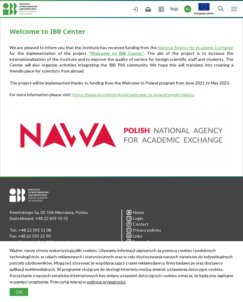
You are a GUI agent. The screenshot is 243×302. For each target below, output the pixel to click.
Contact (137, 223)
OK (19, 292)
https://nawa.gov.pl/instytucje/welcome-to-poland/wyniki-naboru (133, 94)
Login (135, 218)
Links (134, 235)
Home (135, 212)
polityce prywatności (106, 281)
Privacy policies (144, 229)
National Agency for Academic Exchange (195, 47)
